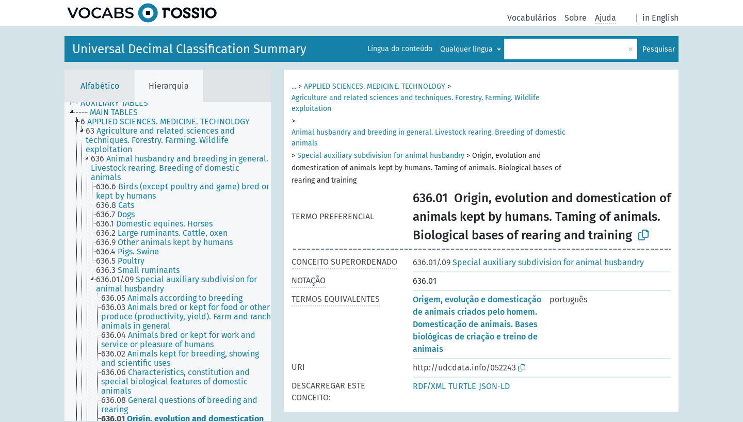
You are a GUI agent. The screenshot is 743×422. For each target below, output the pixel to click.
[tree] (167, 261)
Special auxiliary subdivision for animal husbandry (380, 155)
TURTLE (462, 386)
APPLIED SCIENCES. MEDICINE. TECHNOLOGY (374, 86)
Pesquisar (658, 49)
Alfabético (99, 86)
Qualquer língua (467, 49)
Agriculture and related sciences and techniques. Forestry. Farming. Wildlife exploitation (416, 103)
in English (660, 18)
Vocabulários (531, 18)
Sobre (575, 18)
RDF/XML (429, 386)
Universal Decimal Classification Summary (189, 49)
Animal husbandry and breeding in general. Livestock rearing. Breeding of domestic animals (429, 138)
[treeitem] (116, 103)
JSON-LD (494, 386)
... (294, 86)
